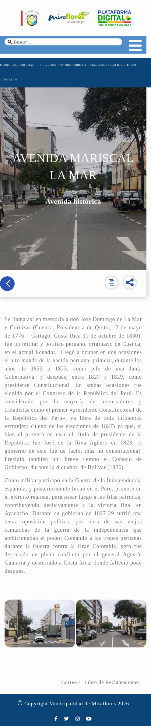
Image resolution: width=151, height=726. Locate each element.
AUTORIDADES (69, 65)
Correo (74, 675)
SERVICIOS (49, 65)
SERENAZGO (109, 65)
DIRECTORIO (129, 65)
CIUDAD (29, 65)
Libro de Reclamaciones (116, 675)
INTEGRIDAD (89, 65)
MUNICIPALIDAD (9, 65)
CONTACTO (9, 80)
